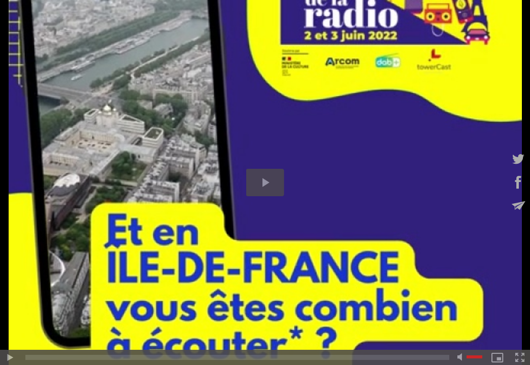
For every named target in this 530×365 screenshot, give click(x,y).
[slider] (237, 357)
